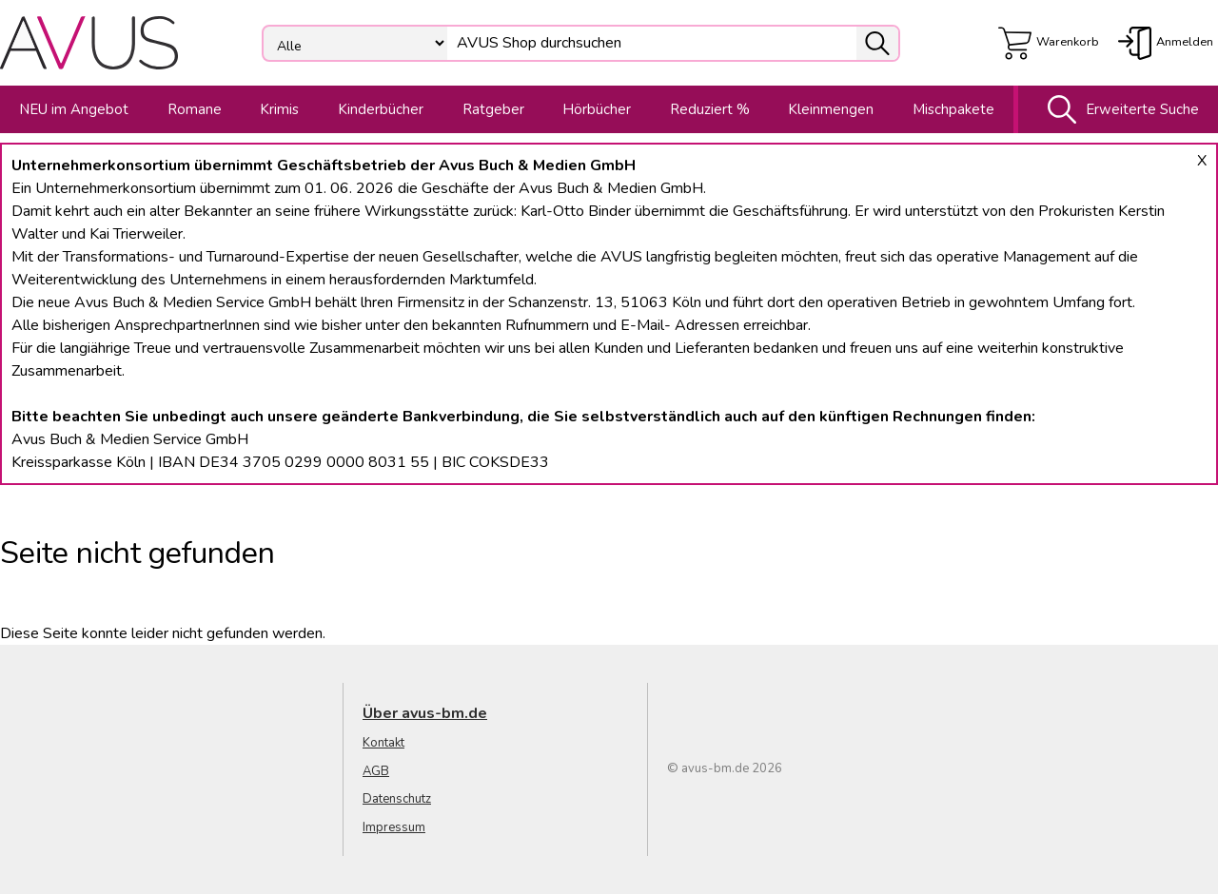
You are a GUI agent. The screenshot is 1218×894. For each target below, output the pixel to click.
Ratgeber (493, 109)
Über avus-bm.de (425, 713)
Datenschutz (397, 798)
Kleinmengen (831, 109)
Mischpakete (953, 109)
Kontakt (383, 742)
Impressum (394, 827)
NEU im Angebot (73, 109)
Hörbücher (596, 109)
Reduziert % (710, 109)
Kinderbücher (380, 109)
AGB (376, 771)
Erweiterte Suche (1118, 109)
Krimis (279, 109)
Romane (194, 109)
